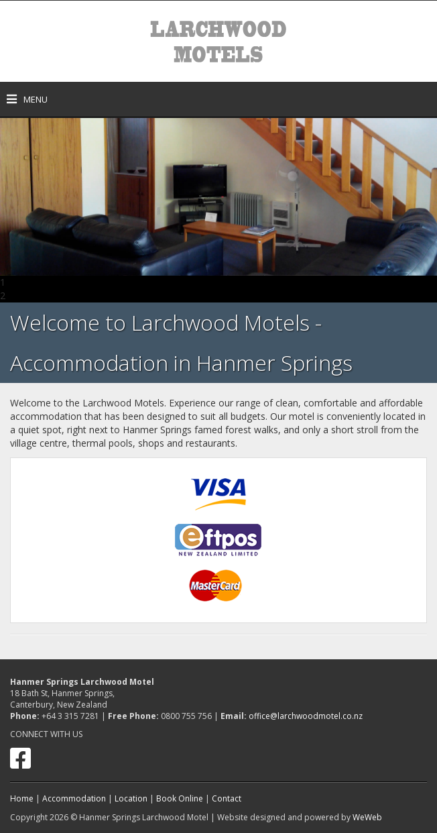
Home (22, 798)
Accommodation (74, 798)
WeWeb (367, 817)
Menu (27, 99)
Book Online (179, 798)
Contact (226, 798)
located (399, 416)
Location (131, 798)
